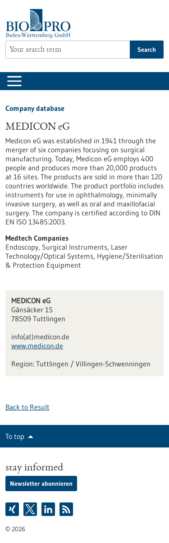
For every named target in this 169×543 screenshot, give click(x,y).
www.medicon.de (37, 345)
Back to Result (27, 406)
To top (14, 436)
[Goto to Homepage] (40, 23)
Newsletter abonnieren (41, 483)
